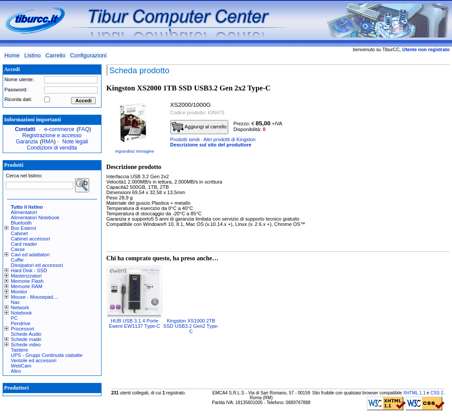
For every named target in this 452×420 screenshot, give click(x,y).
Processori (22, 328)
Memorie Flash (27, 281)
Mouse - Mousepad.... (35, 297)
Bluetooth (21, 222)
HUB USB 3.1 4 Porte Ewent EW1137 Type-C (134, 323)
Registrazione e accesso (52, 135)
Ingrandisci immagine (134, 151)
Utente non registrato (425, 49)
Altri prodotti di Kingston (229, 139)
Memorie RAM (26, 286)
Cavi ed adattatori (30, 254)
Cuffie (17, 259)
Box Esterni (23, 228)
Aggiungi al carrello (199, 127)
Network (20, 307)
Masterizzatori (26, 275)
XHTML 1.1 (414, 392)
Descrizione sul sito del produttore (211, 144)
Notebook (21, 312)
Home (11, 55)
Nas (15, 302)
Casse (18, 249)
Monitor (19, 291)
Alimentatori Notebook (35, 217)
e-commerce (59, 129)
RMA (48, 142)
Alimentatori (24, 212)
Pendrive (20, 323)
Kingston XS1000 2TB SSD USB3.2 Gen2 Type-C (191, 326)
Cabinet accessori (30, 238)
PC (14, 318)
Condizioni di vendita (52, 148)
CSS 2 (436, 392)
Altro (16, 371)
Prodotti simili (185, 139)
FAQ (84, 129)
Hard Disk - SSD (29, 270)
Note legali (75, 142)
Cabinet (19, 233)
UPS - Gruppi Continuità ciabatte (47, 355)
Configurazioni (88, 55)
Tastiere (19, 349)
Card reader (24, 244)
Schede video (26, 344)
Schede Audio (26, 334)
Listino (32, 55)
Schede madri (26, 339)
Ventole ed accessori (33, 360)
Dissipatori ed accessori (37, 265)
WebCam (21, 365)
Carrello (55, 55)
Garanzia (27, 142)
